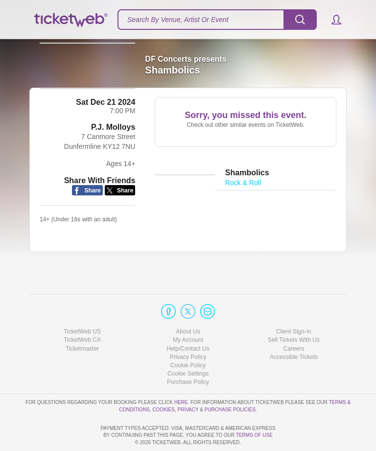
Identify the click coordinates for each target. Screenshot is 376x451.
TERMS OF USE (254, 435)
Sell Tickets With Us (294, 312)
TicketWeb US (82, 303)
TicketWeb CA (82, 312)
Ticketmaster (82, 320)
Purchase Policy (188, 354)
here (181, 374)
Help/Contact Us (187, 320)
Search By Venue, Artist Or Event (178, 20)
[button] (331, 19)
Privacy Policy (188, 329)
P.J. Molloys (113, 145)
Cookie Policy (188, 337)
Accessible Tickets (294, 329)
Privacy (188, 381)
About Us (188, 303)
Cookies (163, 381)
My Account (188, 312)
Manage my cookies (188, 345)
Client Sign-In (293, 303)
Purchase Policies (230, 381)
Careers (294, 320)
